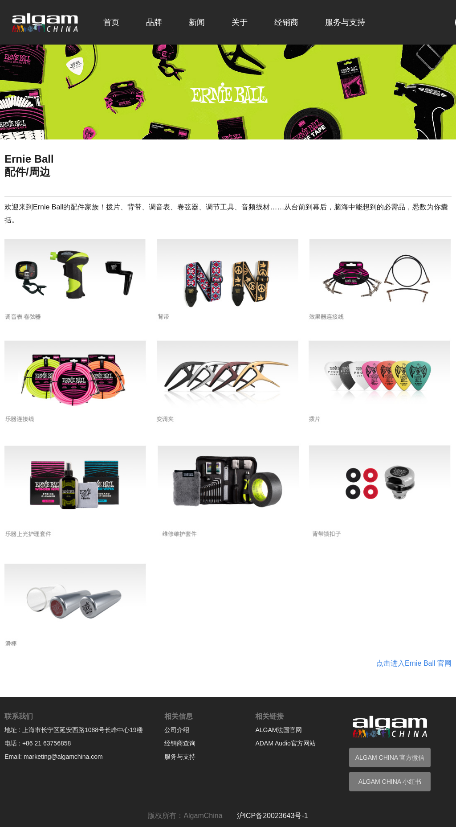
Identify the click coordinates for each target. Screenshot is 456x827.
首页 (111, 22)
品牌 (154, 22)
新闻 (197, 22)
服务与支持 (345, 22)
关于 (240, 22)
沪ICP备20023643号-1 (272, 815)
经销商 (286, 22)
